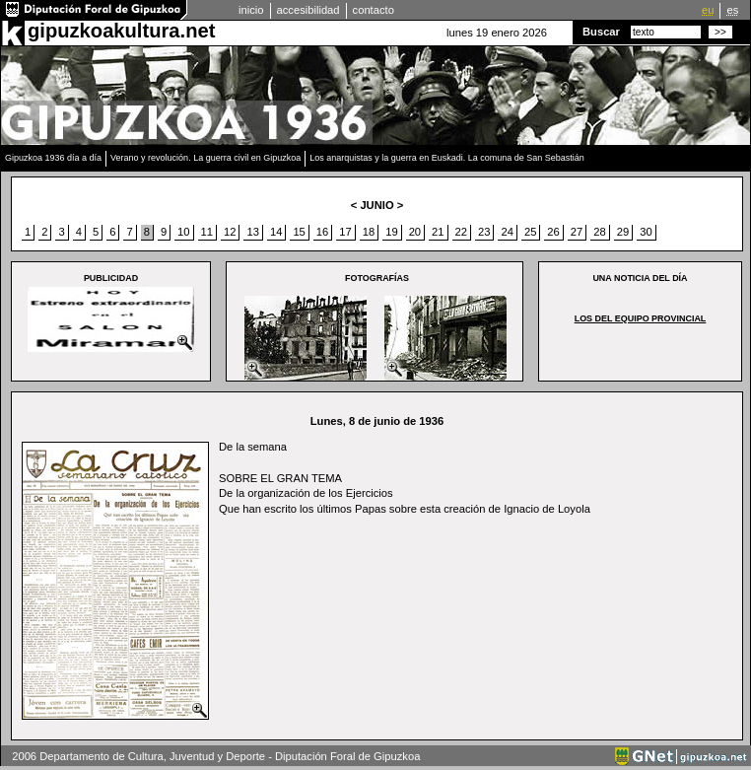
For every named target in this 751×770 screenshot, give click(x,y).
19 (391, 232)
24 (506, 232)
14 (276, 232)
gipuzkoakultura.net (121, 30)
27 (576, 232)
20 (415, 232)
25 (530, 232)
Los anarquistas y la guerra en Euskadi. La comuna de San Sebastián (446, 158)
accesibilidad (308, 10)
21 (438, 232)
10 (183, 232)
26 (553, 232)
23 (484, 232)
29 (623, 232)
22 (461, 232)
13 (252, 232)
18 (369, 232)
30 (645, 232)
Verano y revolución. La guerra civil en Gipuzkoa (205, 158)
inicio (251, 10)
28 (599, 232)
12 (230, 232)
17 (345, 232)
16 (322, 232)
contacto (373, 10)
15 (299, 232)
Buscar (601, 31)
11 (207, 232)
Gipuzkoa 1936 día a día (53, 158)
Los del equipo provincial (641, 318)
